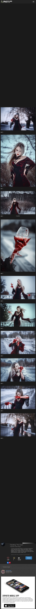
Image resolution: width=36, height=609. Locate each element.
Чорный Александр (15, 546)
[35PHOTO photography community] (6, 2)
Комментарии (6, 567)
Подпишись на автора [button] (29, 558)
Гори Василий (8, 570)
